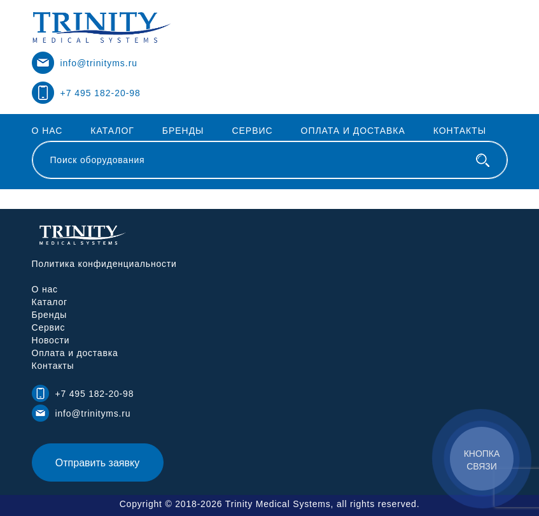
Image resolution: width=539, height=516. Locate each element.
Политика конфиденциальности (104, 264)
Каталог (112, 130)
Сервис (252, 130)
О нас (47, 130)
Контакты (459, 130)
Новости (51, 340)
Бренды (183, 130)
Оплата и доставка (353, 130)
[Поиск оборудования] (482, 160)
